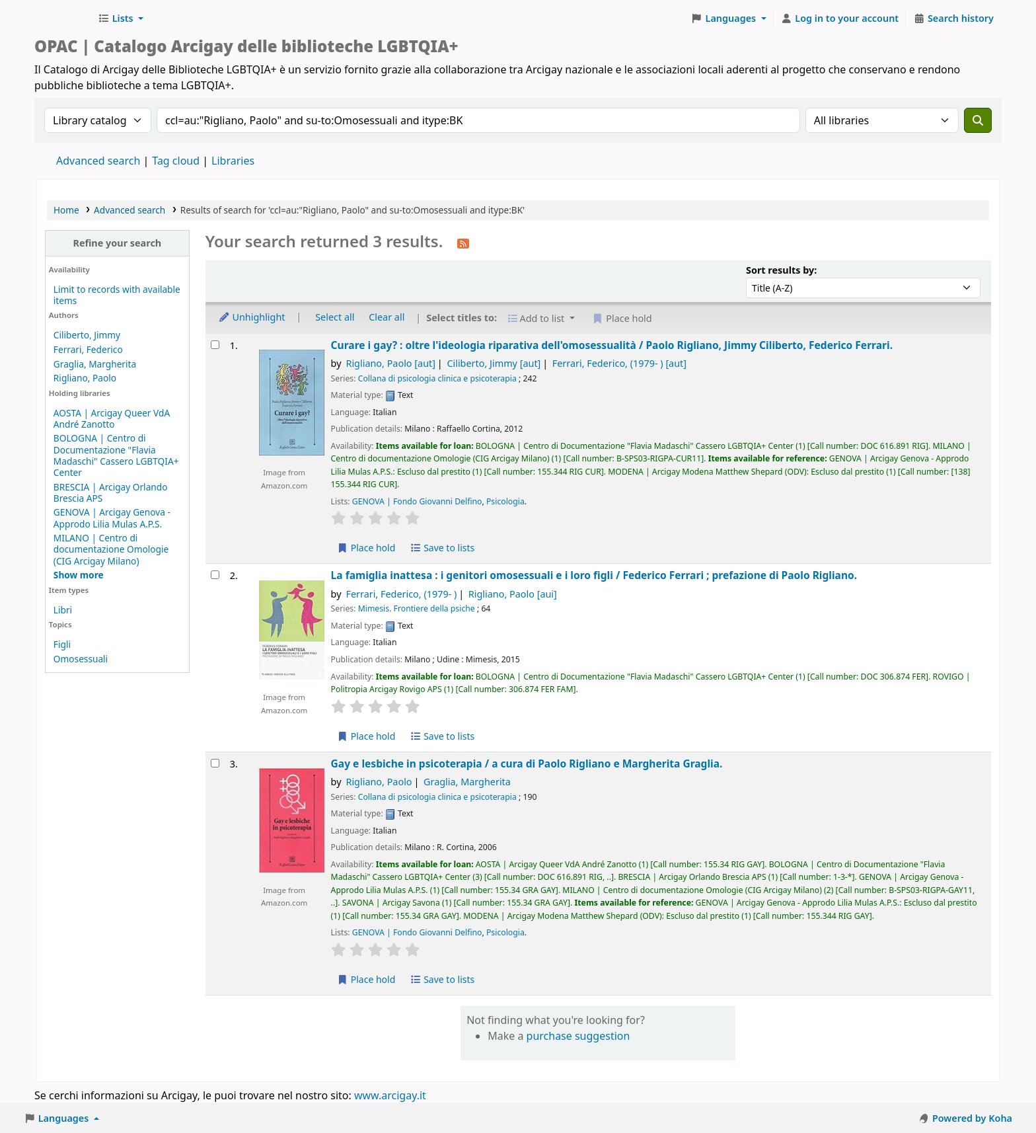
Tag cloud (176, 160)
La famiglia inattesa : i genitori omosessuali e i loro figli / (594, 575)
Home (66, 210)
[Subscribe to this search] (463, 242)
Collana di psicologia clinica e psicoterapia (437, 378)
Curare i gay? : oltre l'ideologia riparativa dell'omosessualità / (612, 345)
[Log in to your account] (840, 18)
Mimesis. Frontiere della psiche (416, 608)
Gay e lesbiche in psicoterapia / (527, 764)
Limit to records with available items (117, 295)
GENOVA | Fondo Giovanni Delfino (417, 501)
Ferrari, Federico (88, 349)
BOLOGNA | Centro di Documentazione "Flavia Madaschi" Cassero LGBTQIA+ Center (116, 455)
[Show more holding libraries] (79, 574)
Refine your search (117, 243)
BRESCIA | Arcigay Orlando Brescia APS (111, 492)
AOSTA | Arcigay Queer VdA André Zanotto (112, 418)
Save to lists (442, 547)
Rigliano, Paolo (85, 377)
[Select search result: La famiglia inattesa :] (215, 574)
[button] (120, 18)
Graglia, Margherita (95, 364)
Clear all (386, 317)
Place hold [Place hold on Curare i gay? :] (366, 547)
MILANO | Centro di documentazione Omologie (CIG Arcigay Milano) (111, 548)
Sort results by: (781, 270)
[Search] (978, 120)
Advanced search (98, 160)
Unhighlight (251, 317)
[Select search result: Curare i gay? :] (215, 344)
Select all (334, 317)
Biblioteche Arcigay (63, 18)
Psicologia (505, 501)
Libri (63, 610)
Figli (62, 644)
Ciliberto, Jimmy (87, 335)
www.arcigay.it (390, 1095)
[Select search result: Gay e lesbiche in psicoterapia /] (215, 763)
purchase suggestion (578, 1036)
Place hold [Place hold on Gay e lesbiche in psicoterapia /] (366, 979)
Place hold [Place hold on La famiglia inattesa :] (366, 736)
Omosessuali (81, 658)
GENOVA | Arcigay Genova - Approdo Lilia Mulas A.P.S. (112, 517)
